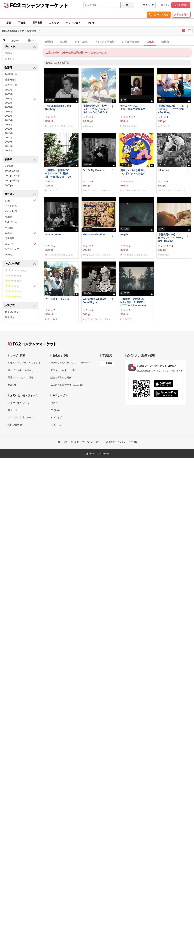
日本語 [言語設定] (109, 363)
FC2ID (53, 403)
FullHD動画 (11, 222)
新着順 (49, 41)
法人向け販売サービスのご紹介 (66, 384)
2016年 (9, 133)
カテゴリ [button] (20, 194)
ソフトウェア (73, 22)
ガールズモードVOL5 (57, 299)
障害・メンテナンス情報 (21, 377)
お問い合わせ (15, 424)
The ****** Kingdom (94, 234)
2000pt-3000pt (12, 180)
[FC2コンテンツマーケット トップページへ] (32, 343)
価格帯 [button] (20, 159)
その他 (91, 22)
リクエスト (14, 410)
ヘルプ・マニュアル (18, 403)
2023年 (9, 103)
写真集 (22, 22)
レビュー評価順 (130, 41)
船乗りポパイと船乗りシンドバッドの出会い (133, 172)
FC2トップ (62, 442)
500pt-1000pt (12, 170)
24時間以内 (11, 74)
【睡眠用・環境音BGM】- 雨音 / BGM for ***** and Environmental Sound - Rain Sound (133, 302)
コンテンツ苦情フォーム (21, 417)
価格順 (165, 41)
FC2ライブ (56, 417)
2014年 (9, 141)
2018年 (9, 124)
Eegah (124, 234)
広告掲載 (132, 442)
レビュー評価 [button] (20, 263)
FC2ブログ (56, 424)
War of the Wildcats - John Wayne (95, 301)
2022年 (9, 107)
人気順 (150, 41)
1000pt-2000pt (12, 175)
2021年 (9, 111)
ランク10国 (52, 319)
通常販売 (9, 317)
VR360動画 (11, 211)
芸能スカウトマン (130, 126)
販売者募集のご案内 (60, 377)
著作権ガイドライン (116, 442)
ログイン (165, 5)
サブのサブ (164, 126)
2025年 (9, 94)
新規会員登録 (180, 5)
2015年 (9, 137)
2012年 (9, 150)
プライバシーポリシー (92, 442)
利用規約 (12, 384)
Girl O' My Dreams (94, 170)
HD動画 (9, 227)
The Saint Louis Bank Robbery (58, 107)
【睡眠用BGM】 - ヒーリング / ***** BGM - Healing (171, 237)
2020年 (9, 115)
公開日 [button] (20, 67)
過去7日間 (10, 79)
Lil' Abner (163, 170)
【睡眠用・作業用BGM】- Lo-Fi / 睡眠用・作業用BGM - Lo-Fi (58, 173)
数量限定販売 (12, 312)
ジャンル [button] (20, 46)
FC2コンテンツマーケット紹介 (24, 363)
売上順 (64, 41)
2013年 (9, 146)
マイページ (148, 5)
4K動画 (9, 216)
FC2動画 (55, 410)
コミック (54, 22)
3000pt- (9, 185)
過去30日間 (11, 85)
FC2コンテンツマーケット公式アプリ (70, 363)
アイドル (9, 58)
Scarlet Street (53, 234)
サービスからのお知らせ (21, 370)
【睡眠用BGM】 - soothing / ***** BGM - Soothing (171, 109)
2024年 (20, 99)
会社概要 (74, 442)
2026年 (9, 90)
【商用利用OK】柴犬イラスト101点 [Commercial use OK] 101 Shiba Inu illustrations (96, 109)
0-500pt (9, 165)
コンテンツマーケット (44, 5)
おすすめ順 (81, 41)
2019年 (9, 120)
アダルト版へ (181, 14)
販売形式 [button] (20, 305)
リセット (33, 40)
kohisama (89, 126)
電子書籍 (37, 22)
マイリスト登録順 (104, 41)
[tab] (119, 42)
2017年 (9, 128)
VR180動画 (11, 206)
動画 (8, 22)
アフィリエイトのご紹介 (63, 370)
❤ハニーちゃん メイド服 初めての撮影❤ (132, 107)
